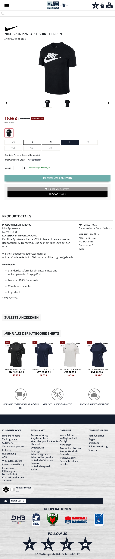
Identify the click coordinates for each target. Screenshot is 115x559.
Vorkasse (92, 450)
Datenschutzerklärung (13, 464)
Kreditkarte (93, 442)
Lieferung (7, 450)
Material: (84, 224)
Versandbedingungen (13, 446)
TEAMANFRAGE (57, 194)
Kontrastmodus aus (23, 489)
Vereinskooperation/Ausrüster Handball (45, 443)
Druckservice (37, 447)
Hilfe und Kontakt (11, 435)
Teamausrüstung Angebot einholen (40, 437)
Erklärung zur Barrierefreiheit (9, 473)
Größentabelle (34, 160)
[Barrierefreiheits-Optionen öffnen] (6, 489)
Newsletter (65, 444)
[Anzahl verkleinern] (15, 168)
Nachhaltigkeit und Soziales (69, 462)
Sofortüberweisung (98, 446)
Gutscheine (7, 442)
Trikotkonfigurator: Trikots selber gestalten (42, 456)
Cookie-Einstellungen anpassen (13, 479)
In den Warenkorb (57, 178)
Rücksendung (9, 453)
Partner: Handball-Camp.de (69, 453)
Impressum (8, 468)
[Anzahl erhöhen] (24, 168)
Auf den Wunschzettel (57, 189)
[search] (57, 13)
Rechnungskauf (96, 435)
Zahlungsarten (9, 439)
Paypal (91, 439)
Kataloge (35, 451)
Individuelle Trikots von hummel (42, 462)
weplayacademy (68, 457)
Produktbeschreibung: (16, 224)
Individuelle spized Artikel (40, 468)
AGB (4, 457)
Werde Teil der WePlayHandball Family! (68, 438)
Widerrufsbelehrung (12, 460)
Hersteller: (86, 234)
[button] (6, 5)
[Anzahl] (20, 168)
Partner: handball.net (70, 448)
